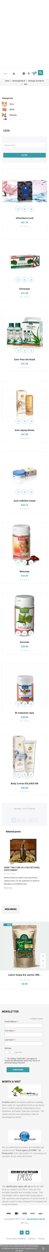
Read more (8, 888)
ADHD (12, 110)
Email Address (11, 1021)
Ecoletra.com (8, 1102)
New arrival (11, 909)
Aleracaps (24, 288)
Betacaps (25, 571)
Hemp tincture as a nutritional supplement (22, 868)
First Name (10, 1030)
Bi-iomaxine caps (24, 712)
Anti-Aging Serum (24, 430)
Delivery (32, 1238)
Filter (24, 155)
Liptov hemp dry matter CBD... (24, 974)
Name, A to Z (25, 145)
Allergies (13, 115)
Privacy (41, 1238)
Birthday (8, 1048)
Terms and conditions (16, 1238)
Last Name (10, 1040)
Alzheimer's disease (18, 120)
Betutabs (24, 642)
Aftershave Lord (24, 218)
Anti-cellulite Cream (25, 500)
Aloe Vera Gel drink (24, 359)
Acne (12, 104)
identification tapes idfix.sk (18, 1186)
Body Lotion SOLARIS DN (24, 783)
